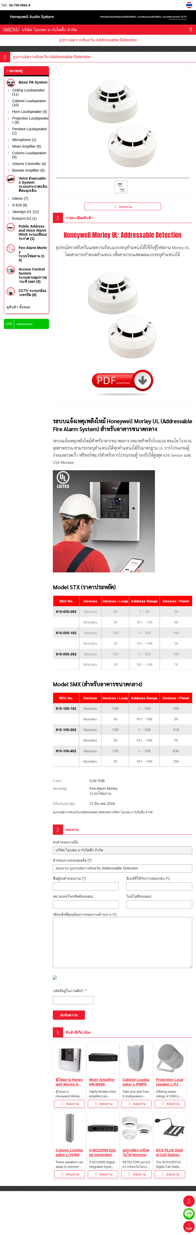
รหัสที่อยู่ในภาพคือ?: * (70, 991)
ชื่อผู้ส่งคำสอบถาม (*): (70, 878)
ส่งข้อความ (69, 1015)
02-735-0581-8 (19, 5)
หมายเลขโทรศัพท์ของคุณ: (73, 896)
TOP (189, 1227)
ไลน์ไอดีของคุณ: (139, 896)
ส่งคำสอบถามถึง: (66, 842)
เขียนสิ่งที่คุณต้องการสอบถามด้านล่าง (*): (85, 914)
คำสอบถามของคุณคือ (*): (72, 860)
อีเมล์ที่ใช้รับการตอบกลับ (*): (148, 878)
